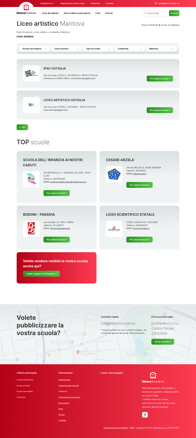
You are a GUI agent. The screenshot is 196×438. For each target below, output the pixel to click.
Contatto (110, 3)
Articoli (109, 13)
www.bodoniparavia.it (60, 228)
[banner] (26, 8)
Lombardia (54, 32)
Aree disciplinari (50, 13)
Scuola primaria (23, 385)
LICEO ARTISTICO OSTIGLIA (64, 100)
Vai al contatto (162, 341)
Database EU (46, 3)
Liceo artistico (40, 32)
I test (97, 13)
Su (23, 127)
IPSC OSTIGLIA (54, 68)
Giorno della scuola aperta (77, 13)
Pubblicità (95, 3)
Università (21, 397)
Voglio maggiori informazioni (40, 273)
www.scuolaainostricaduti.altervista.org (68, 182)
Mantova (65, 32)
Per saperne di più (159, 78)
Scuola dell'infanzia (25, 380)
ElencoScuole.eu (24, 32)
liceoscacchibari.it (141, 228)
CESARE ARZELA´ (120, 160)
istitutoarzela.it (139, 173)
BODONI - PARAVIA (39, 214)
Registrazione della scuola (73, 3)
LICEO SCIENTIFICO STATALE (130, 214)
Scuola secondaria (25, 391)
